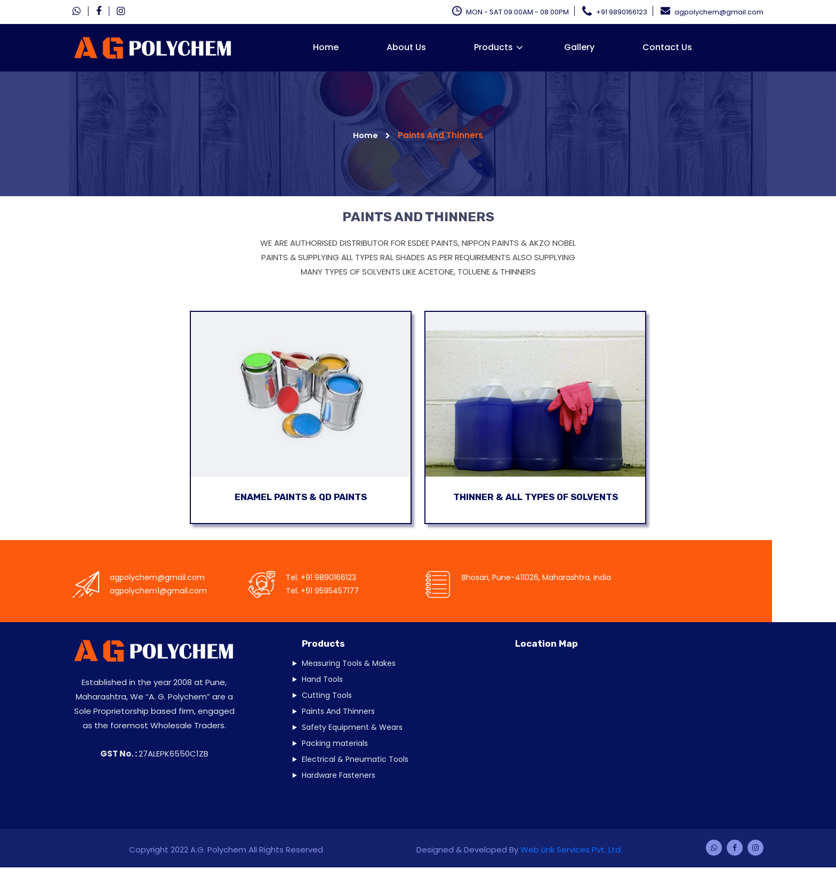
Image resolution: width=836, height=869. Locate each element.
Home (326, 47)
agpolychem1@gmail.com (158, 592)
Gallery (579, 47)
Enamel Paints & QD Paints (301, 497)
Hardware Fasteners (338, 776)
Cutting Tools (327, 696)
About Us (406, 47)
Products (493, 47)
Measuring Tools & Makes (349, 664)
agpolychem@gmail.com (712, 11)
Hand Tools (322, 680)
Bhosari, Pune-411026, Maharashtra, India (536, 579)
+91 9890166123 (614, 11)
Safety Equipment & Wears (352, 728)
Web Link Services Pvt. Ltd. (571, 851)
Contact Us (667, 47)
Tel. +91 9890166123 (321, 579)
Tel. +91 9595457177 (322, 592)
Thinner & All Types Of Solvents (535, 497)
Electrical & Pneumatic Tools (355, 760)
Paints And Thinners (338, 712)
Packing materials (335, 744)
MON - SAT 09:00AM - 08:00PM (510, 11)
